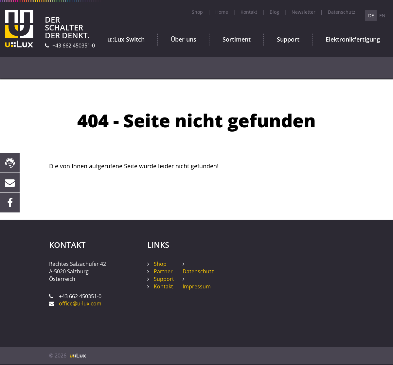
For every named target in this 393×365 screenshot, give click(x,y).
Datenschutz (341, 12)
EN (382, 15)
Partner (163, 271)
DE (371, 15)
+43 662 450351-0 (73, 45)
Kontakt (249, 12)
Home (221, 12)
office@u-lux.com (80, 303)
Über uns (183, 39)
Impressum (197, 286)
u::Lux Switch (126, 39)
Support (288, 39)
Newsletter (303, 12)
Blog (274, 12)
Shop (197, 12)
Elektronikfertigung (353, 39)
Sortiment (237, 39)
